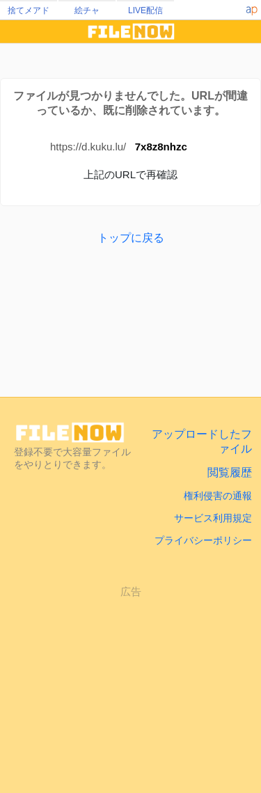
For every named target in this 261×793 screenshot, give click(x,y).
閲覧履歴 (229, 472)
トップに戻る (130, 238)
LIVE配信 (145, 10)
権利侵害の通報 (218, 495)
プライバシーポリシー (203, 540)
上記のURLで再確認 (130, 174)
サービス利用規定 (213, 518)
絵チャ (87, 10)
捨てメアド (28, 10)
